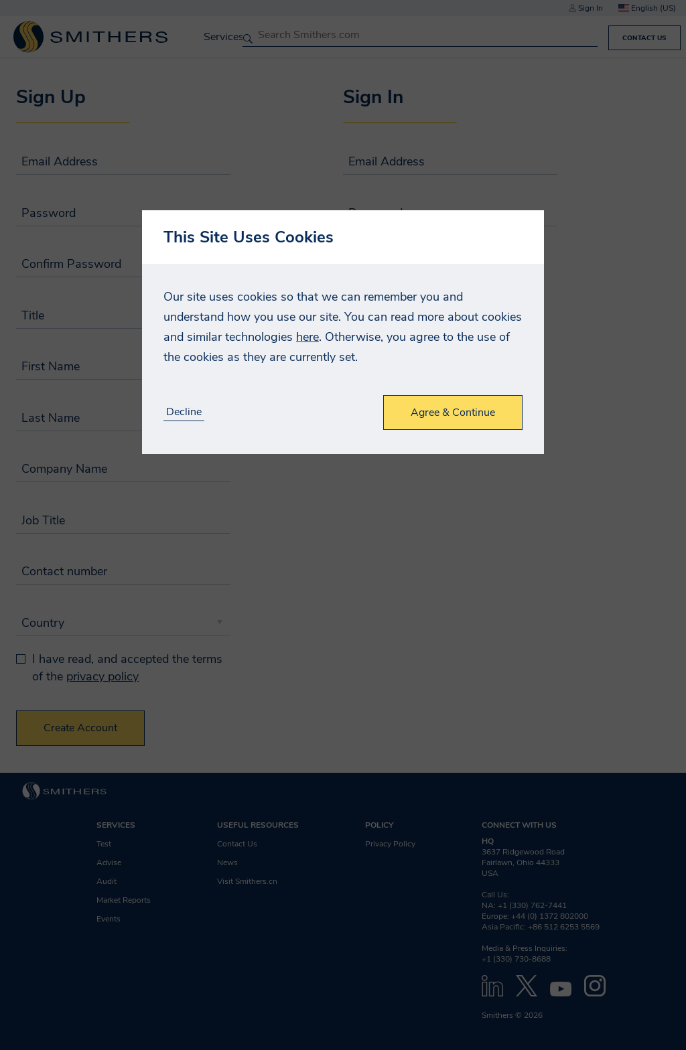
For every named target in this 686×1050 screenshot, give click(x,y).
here (307, 337)
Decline (184, 412)
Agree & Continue (453, 412)
